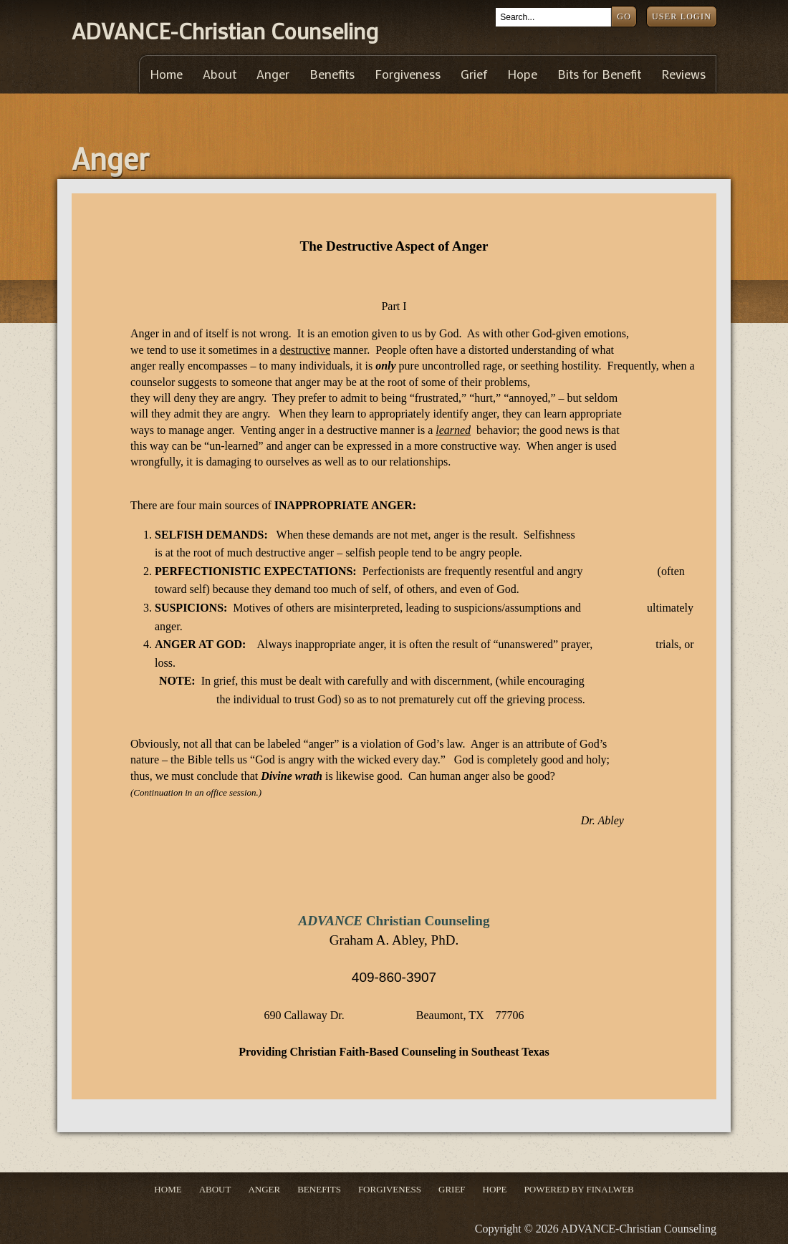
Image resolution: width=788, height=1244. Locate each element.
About (219, 74)
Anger (272, 74)
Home (166, 74)
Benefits (332, 74)
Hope (522, 74)
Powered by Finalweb (579, 1189)
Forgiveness (408, 74)
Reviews (683, 74)
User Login (681, 16)
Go (624, 16)
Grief (474, 74)
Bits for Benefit (599, 74)
